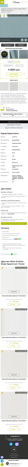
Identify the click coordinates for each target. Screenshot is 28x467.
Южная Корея (16, 149)
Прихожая (20, 178)
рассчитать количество (8, 65)
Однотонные (15, 165)
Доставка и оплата (14, 125)
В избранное (24, 74)
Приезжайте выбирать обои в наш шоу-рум (13, 115)
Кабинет (14, 178)
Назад (4, 5)
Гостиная (14, 177)
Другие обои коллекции (14, 128)
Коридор (20, 177)
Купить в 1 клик (14, 76)
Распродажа (14, 453)
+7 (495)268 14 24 (2, 464)
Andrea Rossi (17, 61)
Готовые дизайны (14, 455)
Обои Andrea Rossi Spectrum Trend (14, 295)
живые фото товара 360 (21, 45)
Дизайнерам (14, 457)
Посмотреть (14, 291)
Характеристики (14, 122)
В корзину (13, 74)
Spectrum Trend (16, 62)
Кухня (14, 175)
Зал (13, 179)
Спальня (18, 175)
